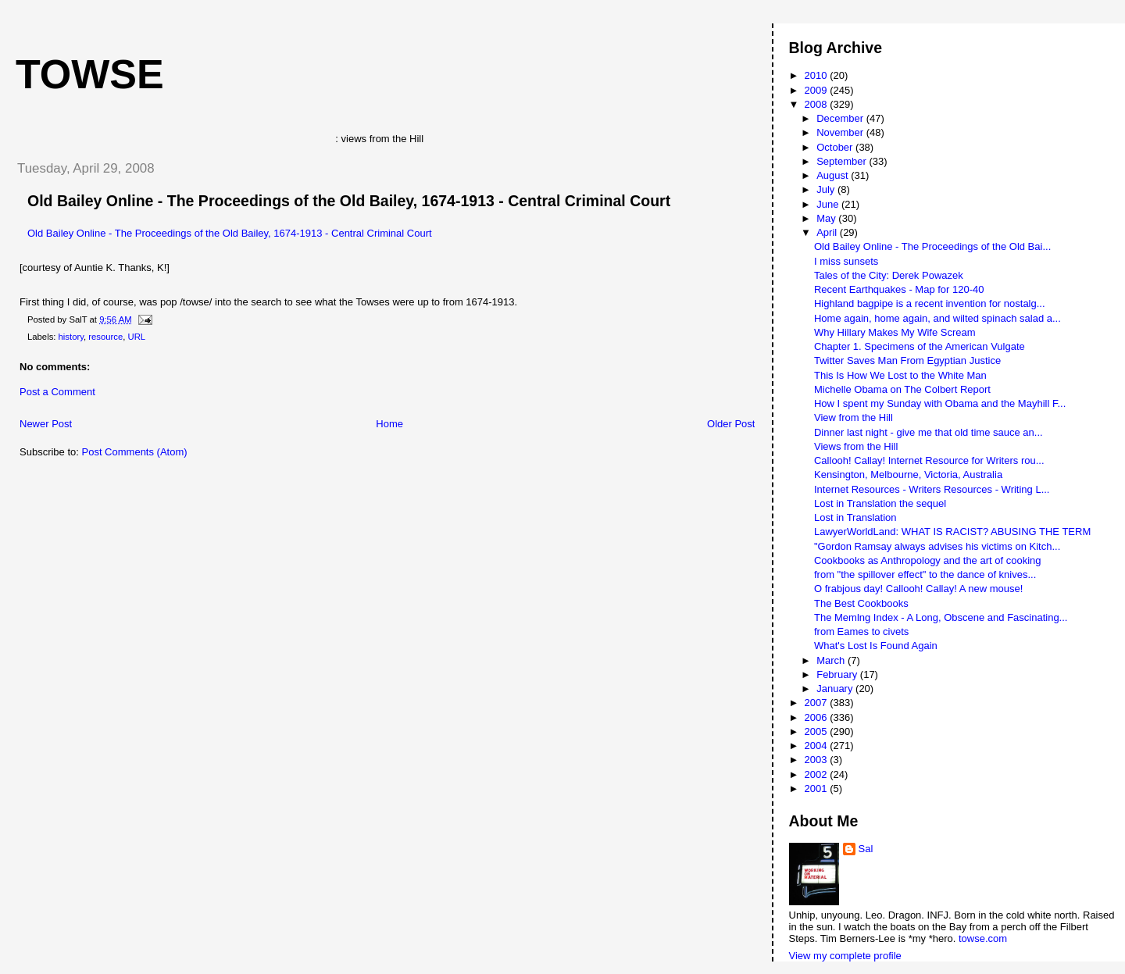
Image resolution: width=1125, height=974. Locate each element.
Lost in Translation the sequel (880, 503)
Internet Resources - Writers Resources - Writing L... (932, 489)
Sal (866, 848)
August (833, 175)
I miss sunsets (846, 261)
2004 (817, 745)
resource (105, 336)
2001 (817, 788)
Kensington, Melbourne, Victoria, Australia (908, 474)
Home (389, 424)
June (828, 204)
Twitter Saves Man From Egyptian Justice (907, 360)
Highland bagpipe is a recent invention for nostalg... (929, 303)
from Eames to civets (861, 631)
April (828, 232)
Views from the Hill (856, 446)
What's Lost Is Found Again (876, 645)
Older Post (731, 424)
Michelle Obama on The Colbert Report (902, 389)
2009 (817, 90)
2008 (817, 104)
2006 (817, 717)
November (841, 132)
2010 (817, 75)
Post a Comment (57, 392)
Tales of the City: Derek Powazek (888, 275)
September (842, 161)
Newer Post (46, 424)
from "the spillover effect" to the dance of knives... (925, 574)
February (838, 674)
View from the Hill (853, 417)
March (832, 660)
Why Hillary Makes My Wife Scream (895, 332)
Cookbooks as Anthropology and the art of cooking (927, 560)
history (71, 336)
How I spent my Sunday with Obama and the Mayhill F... (940, 403)
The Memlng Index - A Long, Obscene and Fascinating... (940, 617)
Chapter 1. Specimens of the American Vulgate (919, 346)
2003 (817, 759)
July (827, 189)
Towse (90, 74)
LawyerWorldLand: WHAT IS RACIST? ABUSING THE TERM (952, 531)
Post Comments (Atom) (135, 452)
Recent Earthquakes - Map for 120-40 (899, 289)
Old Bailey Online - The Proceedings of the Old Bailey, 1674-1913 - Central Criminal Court (348, 200)
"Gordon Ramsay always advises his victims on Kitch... (937, 546)
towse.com (983, 938)
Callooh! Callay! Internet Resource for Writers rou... (929, 460)
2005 (817, 731)
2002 (817, 774)
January (835, 688)
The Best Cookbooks (861, 603)
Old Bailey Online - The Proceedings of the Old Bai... (932, 246)
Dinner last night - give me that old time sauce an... (928, 432)
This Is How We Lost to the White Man (900, 375)
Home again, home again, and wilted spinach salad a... (937, 318)
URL (137, 336)
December (841, 118)
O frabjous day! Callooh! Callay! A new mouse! (918, 588)
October (835, 147)
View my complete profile (845, 956)
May (827, 218)
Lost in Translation (855, 517)
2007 (817, 702)
